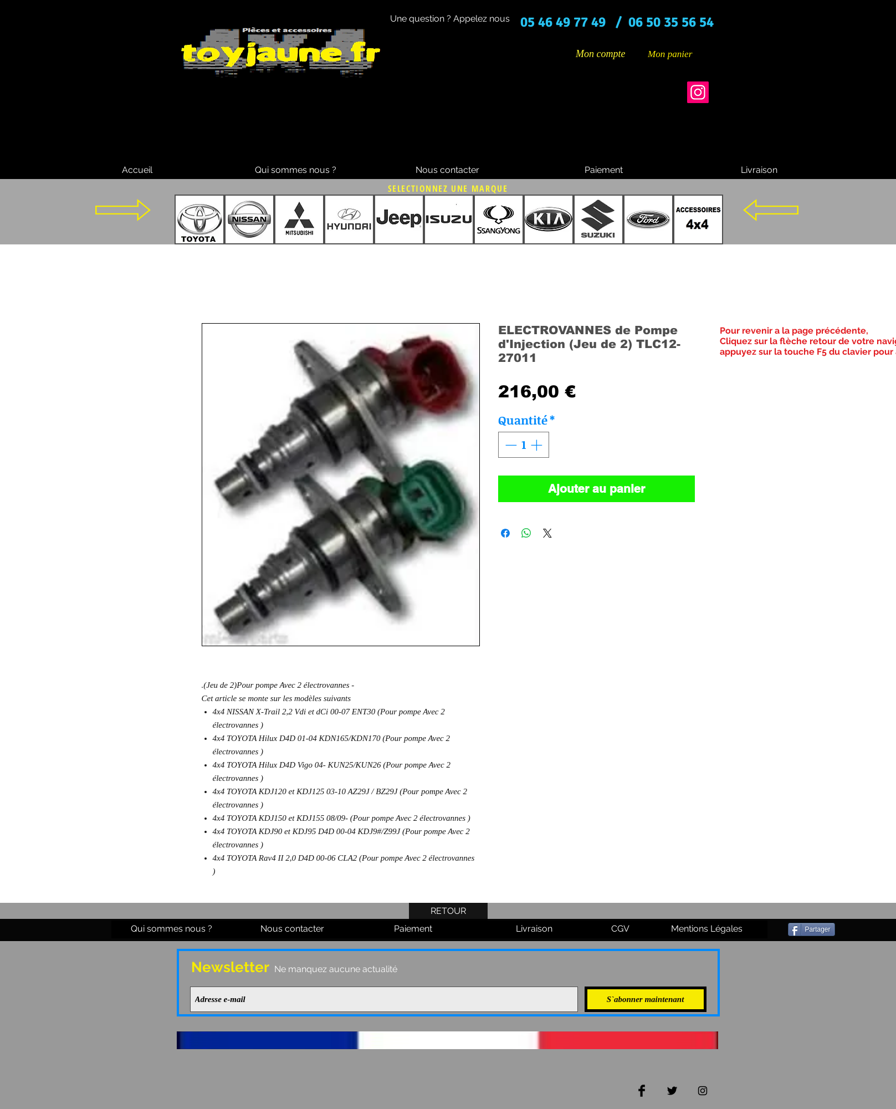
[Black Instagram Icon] (703, 1091)
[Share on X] (547, 533)
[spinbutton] (523, 445)
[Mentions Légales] (707, 929)
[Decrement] (510, 445)
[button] (678, 53)
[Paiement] (604, 170)
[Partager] (811, 929)
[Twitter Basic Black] (672, 1091)
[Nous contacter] (447, 170)
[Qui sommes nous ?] (295, 170)
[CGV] (621, 929)
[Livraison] (759, 170)
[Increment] (537, 445)
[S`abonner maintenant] (645, 999)
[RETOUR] (448, 912)
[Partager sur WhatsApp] (526, 533)
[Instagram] (698, 92)
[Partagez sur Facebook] (505, 533)
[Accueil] (137, 170)
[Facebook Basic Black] (642, 1091)
